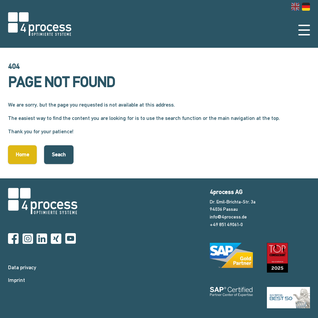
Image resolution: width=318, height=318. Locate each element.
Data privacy (22, 267)
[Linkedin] (41, 239)
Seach (59, 154)
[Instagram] (27, 239)
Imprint (16, 280)
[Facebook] (13, 239)
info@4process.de (228, 216)
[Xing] (56, 239)
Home (22, 154)
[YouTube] (70, 239)
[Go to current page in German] (306, 7)
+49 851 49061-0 (226, 224)
